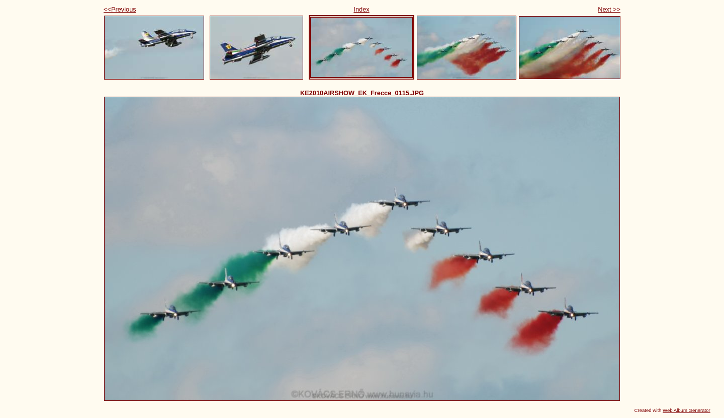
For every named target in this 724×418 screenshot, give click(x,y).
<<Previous (120, 9)
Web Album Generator (686, 410)
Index (361, 9)
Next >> (609, 9)
